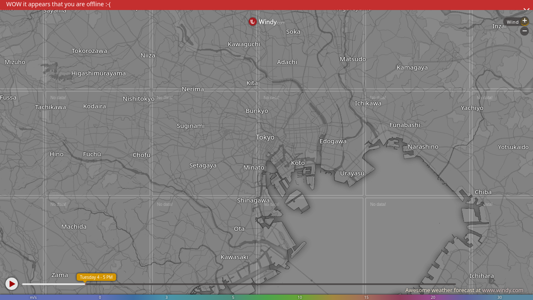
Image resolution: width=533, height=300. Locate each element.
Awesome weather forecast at (464, 290)
